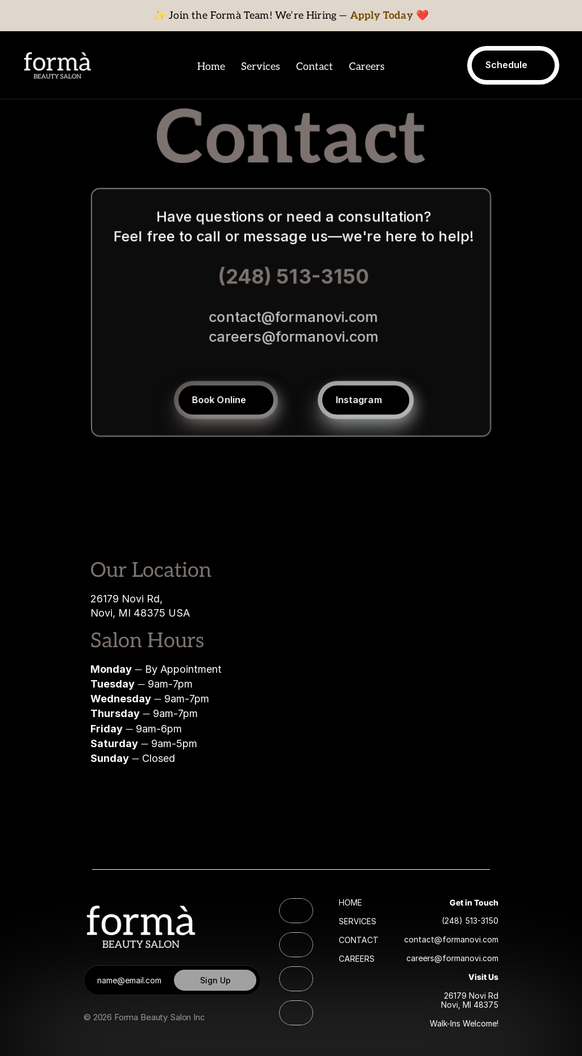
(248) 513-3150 (293, 276)
